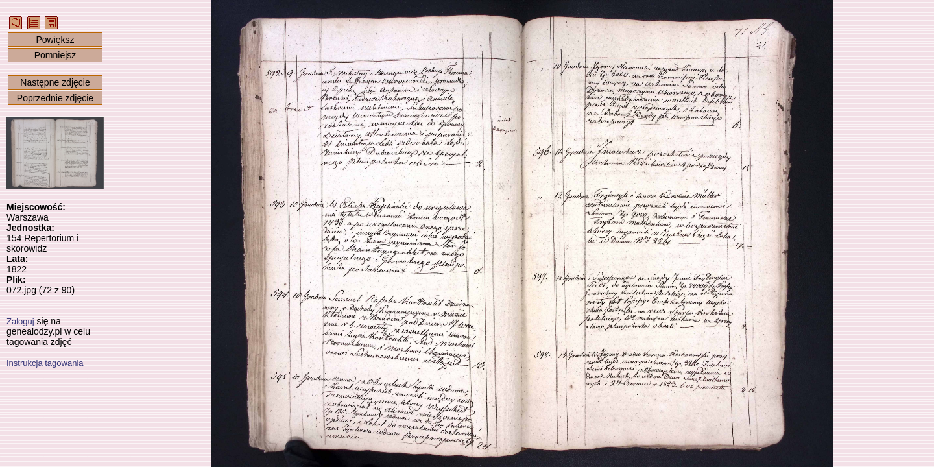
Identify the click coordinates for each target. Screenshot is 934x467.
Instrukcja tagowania (45, 363)
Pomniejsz (55, 55)
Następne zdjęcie (55, 82)
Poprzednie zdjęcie (55, 98)
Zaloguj (20, 321)
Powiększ (55, 39)
